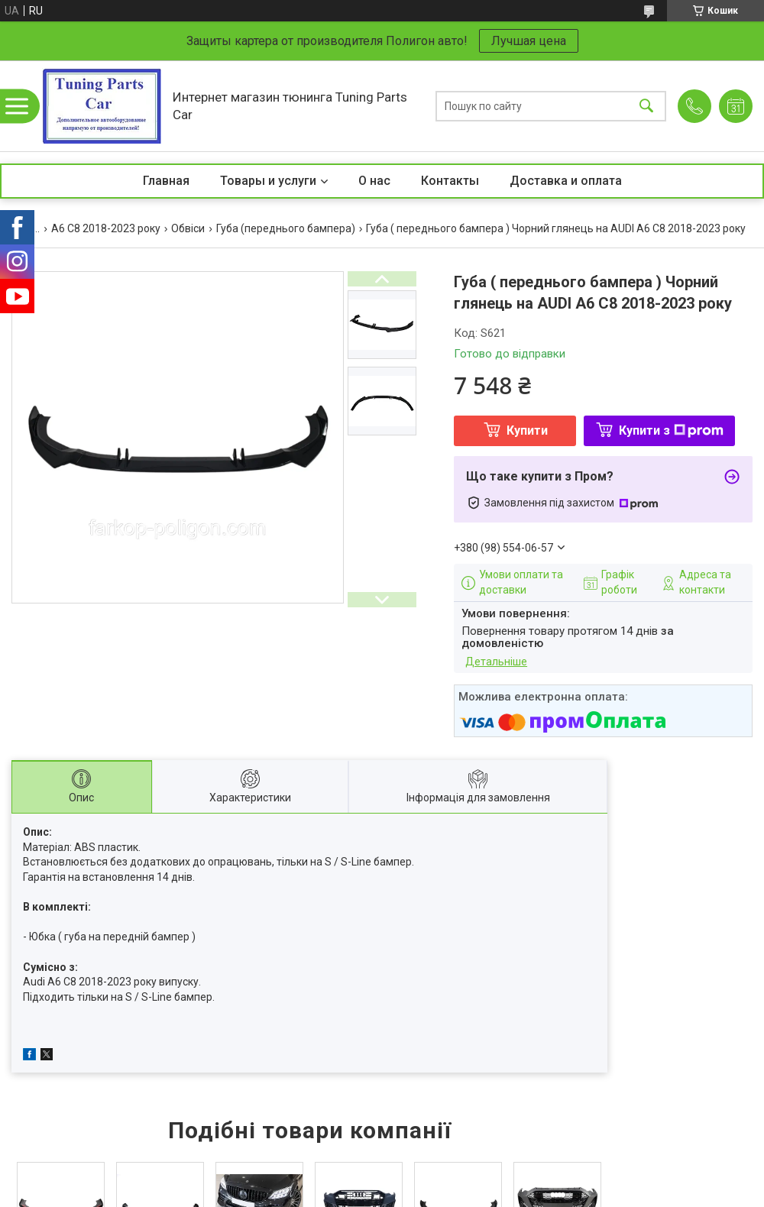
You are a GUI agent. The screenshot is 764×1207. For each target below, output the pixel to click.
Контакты (450, 180)
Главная (166, 180)
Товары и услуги (268, 180)
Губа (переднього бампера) (285, 228)
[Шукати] (646, 106)
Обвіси (188, 228)
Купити (527, 430)
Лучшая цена (528, 41)
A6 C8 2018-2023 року (105, 228)
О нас (374, 180)
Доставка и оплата (566, 180)
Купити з (671, 430)
